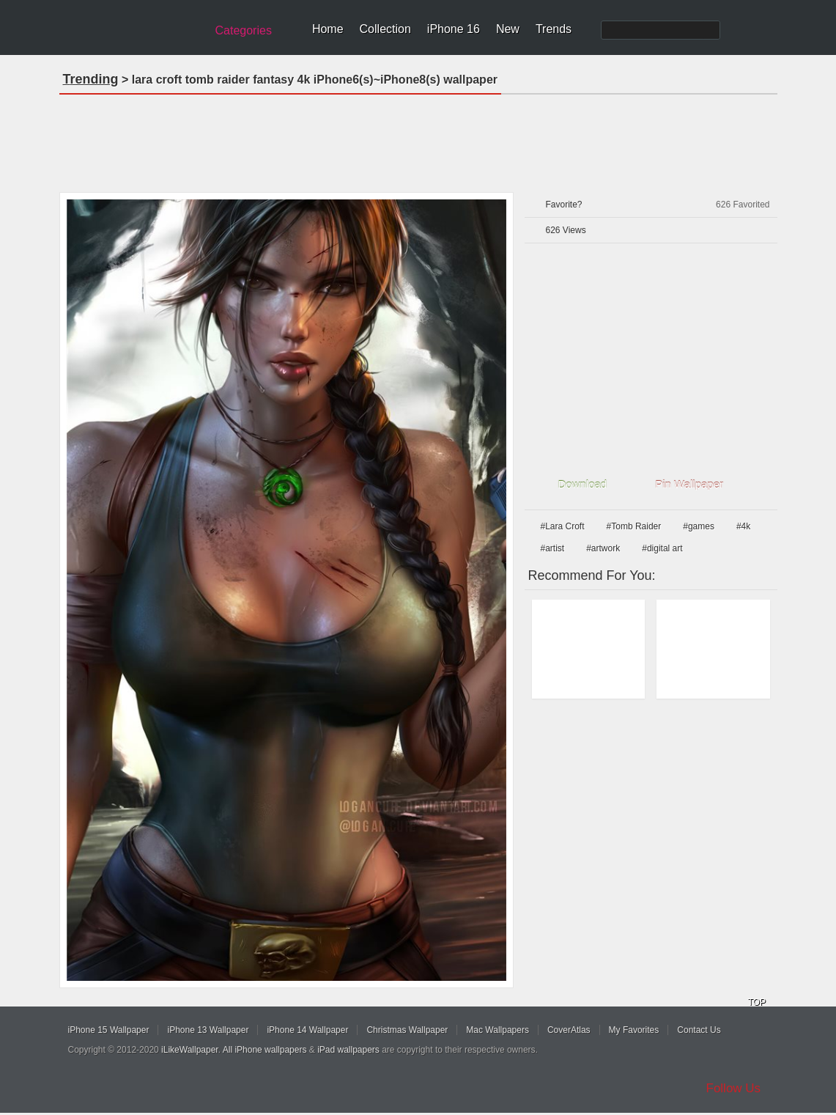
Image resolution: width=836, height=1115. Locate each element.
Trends (553, 29)
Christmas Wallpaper (407, 1030)
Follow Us (733, 1088)
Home (328, 29)
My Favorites (634, 1030)
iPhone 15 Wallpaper (108, 1030)
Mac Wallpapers (497, 1030)
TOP (757, 1002)
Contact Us (698, 1030)
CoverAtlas (569, 1030)
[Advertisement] (418, 139)
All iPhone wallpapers (265, 1050)
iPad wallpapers (348, 1050)
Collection (385, 29)
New (507, 29)
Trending (91, 79)
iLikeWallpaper (189, 1050)
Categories (243, 30)
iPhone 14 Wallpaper (307, 1030)
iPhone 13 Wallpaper (207, 1030)
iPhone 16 (453, 29)
